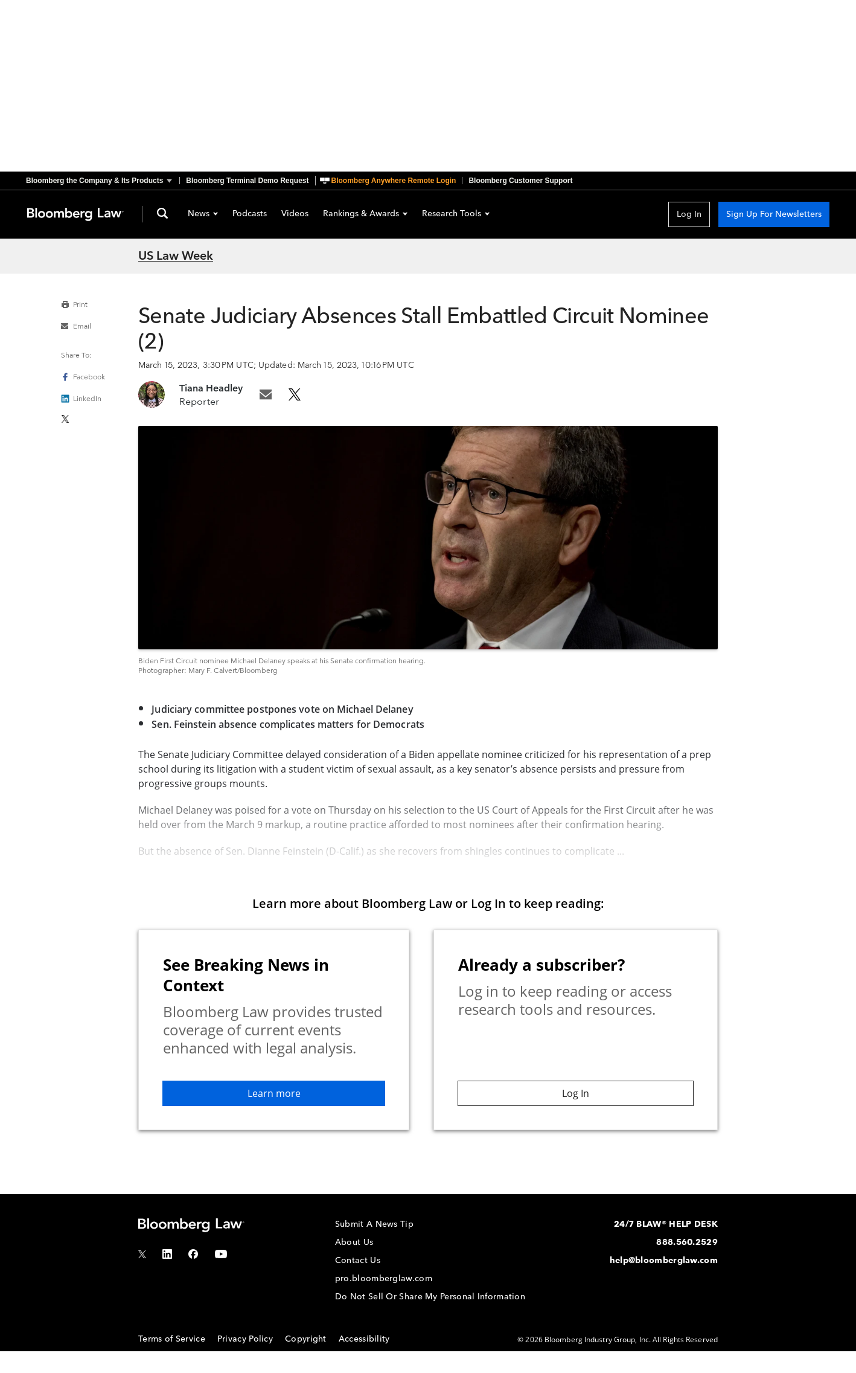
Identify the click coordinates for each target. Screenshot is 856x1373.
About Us (354, 1242)
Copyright (306, 1339)
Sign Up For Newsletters (774, 214)
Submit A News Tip (374, 1224)
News (203, 214)
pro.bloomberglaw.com (383, 1278)
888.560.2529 (687, 1242)
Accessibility (364, 1339)
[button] (102, 180)
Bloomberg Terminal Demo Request (247, 180)
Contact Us (357, 1260)
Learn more (274, 1093)
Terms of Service (171, 1339)
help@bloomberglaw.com (664, 1260)
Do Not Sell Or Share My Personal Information (430, 1296)
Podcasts (249, 214)
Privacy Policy (245, 1339)
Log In (689, 214)
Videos (294, 214)
